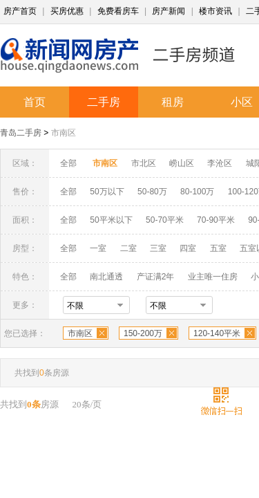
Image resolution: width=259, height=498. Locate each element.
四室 (188, 248)
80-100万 (197, 191)
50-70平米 (165, 220)
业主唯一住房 (213, 277)
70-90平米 (216, 220)
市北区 (143, 163)
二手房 (103, 102)
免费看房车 (118, 11)
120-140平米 (216, 333)
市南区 (63, 133)
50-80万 (152, 191)
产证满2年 (156, 277)
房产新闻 (168, 11)
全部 (68, 163)
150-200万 (143, 333)
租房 (173, 102)
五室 (218, 248)
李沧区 (219, 163)
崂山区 (181, 163)
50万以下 (107, 191)
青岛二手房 (20, 133)
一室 (98, 248)
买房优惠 (67, 11)
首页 (34, 102)
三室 (158, 248)
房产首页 (20, 11)
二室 (129, 248)
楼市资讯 (215, 11)
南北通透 (106, 277)
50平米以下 (111, 220)
